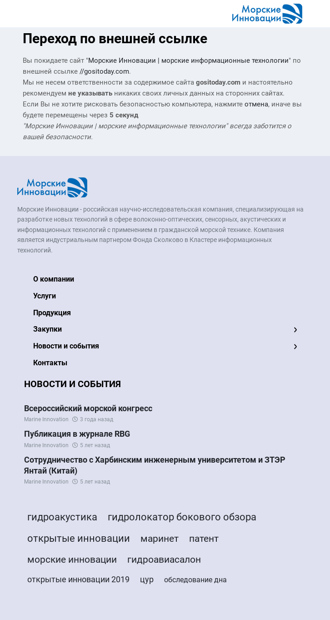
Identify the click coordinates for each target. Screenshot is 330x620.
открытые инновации (78, 538)
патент (204, 538)
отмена (256, 104)
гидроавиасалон (164, 559)
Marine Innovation (46, 419)
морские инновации (72, 559)
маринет (159, 538)
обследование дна (195, 579)
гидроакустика (62, 517)
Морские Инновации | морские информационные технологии (188, 60)
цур (147, 579)
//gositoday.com (104, 71)
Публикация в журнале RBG (77, 434)
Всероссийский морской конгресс (88, 408)
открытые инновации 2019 (78, 579)
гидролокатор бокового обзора (182, 517)
